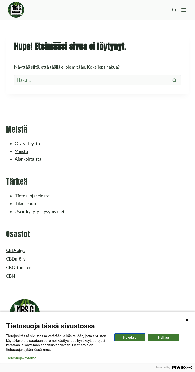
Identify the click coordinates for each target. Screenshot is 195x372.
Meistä (21, 151)
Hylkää (163, 337)
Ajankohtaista (28, 159)
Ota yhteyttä (27, 143)
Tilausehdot (26, 203)
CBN (10, 276)
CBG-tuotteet (19, 267)
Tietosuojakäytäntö (21, 358)
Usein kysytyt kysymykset (40, 211)
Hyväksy (129, 337)
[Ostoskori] (173, 10)
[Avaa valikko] (183, 10)
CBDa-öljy (16, 259)
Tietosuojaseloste (32, 195)
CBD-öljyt (15, 250)
